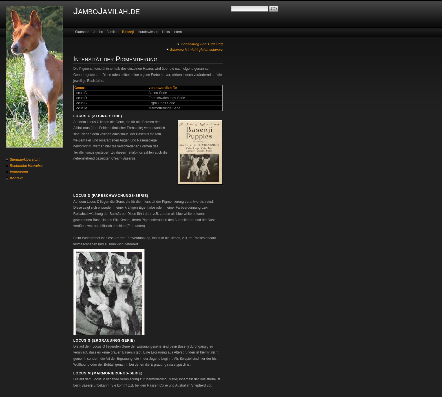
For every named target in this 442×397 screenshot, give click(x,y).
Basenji (128, 32)
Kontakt (16, 178)
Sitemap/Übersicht (24, 160)
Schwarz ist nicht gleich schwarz (196, 50)
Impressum (19, 172)
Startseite (82, 32)
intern (178, 32)
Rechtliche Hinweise (26, 166)
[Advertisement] (256, 127)
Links (166, 32)
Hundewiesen (148, 32)
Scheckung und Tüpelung (202, 44)
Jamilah (112, 32)
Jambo (98, 32)
